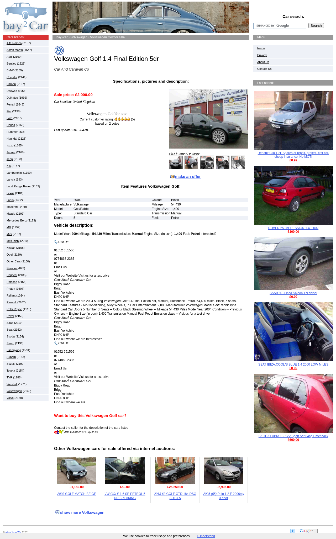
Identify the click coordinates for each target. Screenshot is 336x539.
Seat (10, 329)
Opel (10, 254)
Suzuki (11, 363)
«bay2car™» (13, 532)
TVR (9, 377)
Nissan (11, 247)
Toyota (11, 370)
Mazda (11, 213)
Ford (10, 118)
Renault (12, 302)
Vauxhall (12, 384)
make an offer (188, 176)
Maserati (12, 206)
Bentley (11, 63)
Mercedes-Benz (17, 220)
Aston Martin (15, 49)
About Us (263, 62)
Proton (11, 288)
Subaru (11, 356)
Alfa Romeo (14, 43)
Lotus (10, 200)
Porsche (12, 281)
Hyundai (12, 138)
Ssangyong (14, 350)
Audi (9, 56)
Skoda (11, 336)
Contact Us (264, 68)
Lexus (10, 193)
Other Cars (14, 261)
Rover (10, 316)
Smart (10, 343)
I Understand (206, 536)
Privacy (262, 55)
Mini (9, 234)
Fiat (9, 111)
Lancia (11, 179)
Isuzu (10, 145)
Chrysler (12, 77)
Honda (11, 124)
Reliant (11, 295)
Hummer (12, 131)
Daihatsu (12, 97)
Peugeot (12, 275)
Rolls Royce (14, 309)
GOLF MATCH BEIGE (76, 494)
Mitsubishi (13, 240)
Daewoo (12, 90)
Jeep (10, 159)
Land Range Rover (19, 186)
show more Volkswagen (82, 512)
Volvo (10, 397)
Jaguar (11, 152)
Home (261, 48)
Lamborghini (15, 172)
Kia (9, 165)
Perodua (12, 268)
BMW (10, 70)
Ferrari (11, 104)
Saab (10, 322)
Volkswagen (14, 391)
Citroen (11, 84)
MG (9, 227)
